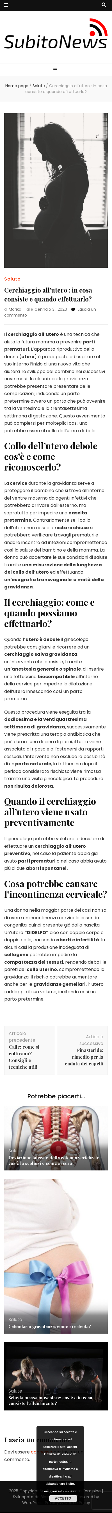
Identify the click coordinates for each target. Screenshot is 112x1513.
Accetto (63, 1498)
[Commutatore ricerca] (104, 5)
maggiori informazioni (60, 1491)
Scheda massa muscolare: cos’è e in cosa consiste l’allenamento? (50, 1400)
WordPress (32, 1502)
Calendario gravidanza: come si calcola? (49, 1326)
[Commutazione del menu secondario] (6, 5)
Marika (15, 309)
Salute (12, 279)
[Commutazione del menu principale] (56, 70)
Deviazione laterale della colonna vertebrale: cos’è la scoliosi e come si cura (54, 1160)
